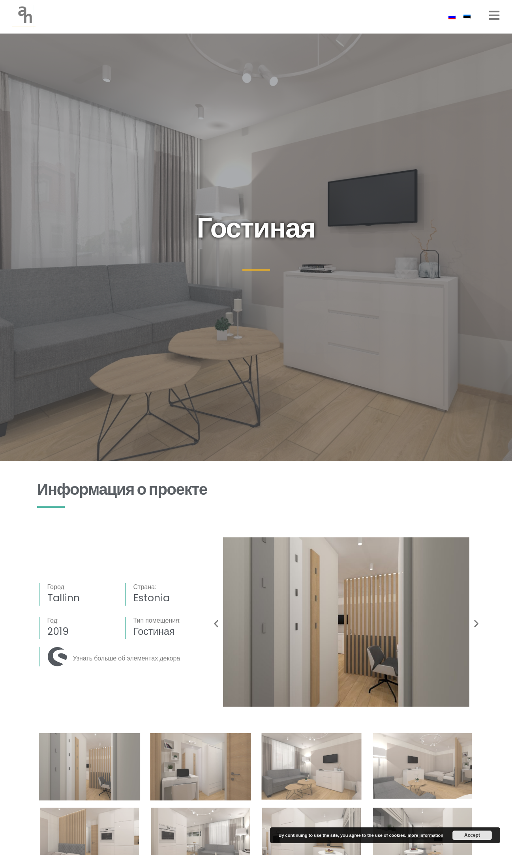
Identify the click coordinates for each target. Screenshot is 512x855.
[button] (216, 623)
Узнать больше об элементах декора (126, 658)
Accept (472, 835)
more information (425, 835)
